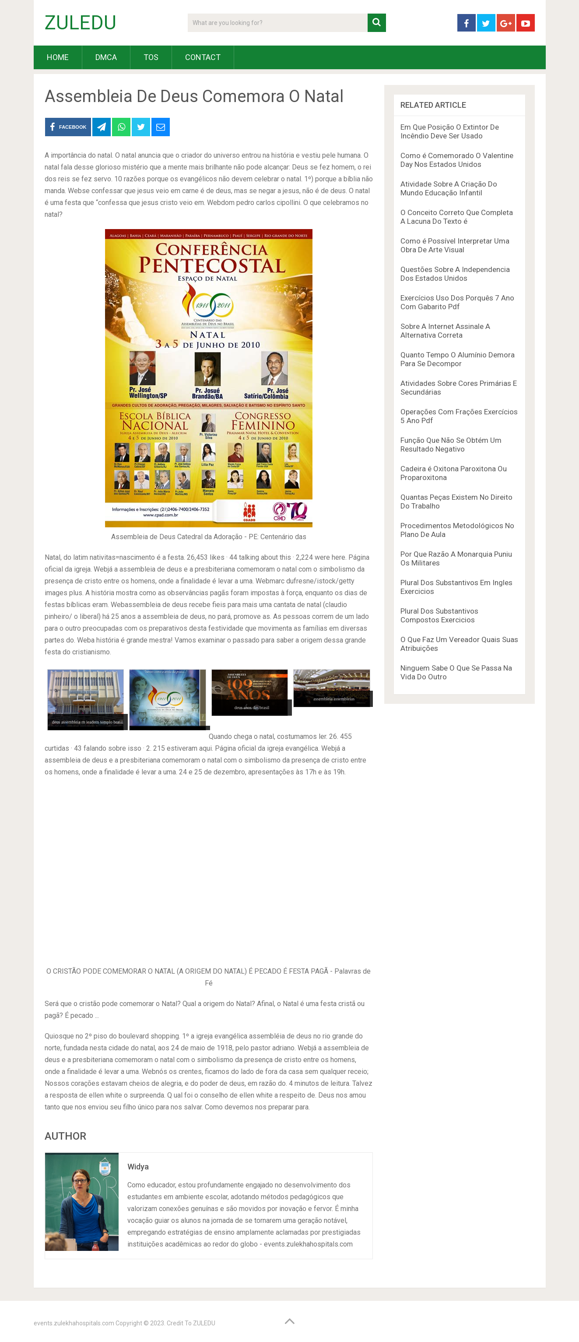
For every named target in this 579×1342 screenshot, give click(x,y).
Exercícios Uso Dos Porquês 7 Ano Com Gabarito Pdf (457, 302)
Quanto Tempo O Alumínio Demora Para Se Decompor (457, 359)
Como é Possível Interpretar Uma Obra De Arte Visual (454, 245)
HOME (58, 57)
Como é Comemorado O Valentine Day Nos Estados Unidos (456, 160)
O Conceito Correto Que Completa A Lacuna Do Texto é (456, 217)
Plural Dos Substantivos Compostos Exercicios (439, 615)
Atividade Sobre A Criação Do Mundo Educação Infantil (448, 188)
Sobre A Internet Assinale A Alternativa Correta (445, 330)
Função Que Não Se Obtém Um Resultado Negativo (451, 444)
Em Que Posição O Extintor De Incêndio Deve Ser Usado (449, 131)
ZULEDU (80, 22)
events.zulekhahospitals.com (74, 1323)
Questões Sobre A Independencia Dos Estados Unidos (455, 274)
